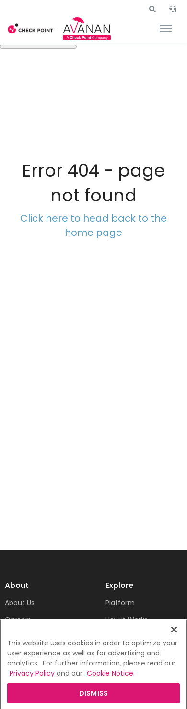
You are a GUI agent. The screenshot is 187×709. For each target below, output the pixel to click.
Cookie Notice (110, 681)
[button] (152, 9)
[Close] (174, 637)
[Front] (31, 29)
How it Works (126, 619)
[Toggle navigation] (166, 29)
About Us (20, 603)
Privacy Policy (32, 681)
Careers (18, 619)
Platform (120, 603)
